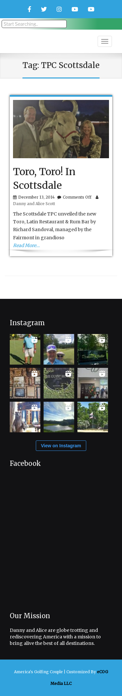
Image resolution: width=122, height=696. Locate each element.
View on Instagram (61, 445)
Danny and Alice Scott (34, 203)
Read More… (26, 245)
